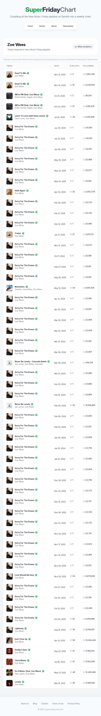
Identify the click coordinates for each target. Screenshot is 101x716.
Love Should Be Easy (24, 575)
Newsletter (68, 26)
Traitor (18, 233)
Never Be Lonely (22, 404)
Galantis (18, 289)
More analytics (83, 46)
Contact (44, 703)
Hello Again (20, 190)
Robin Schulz (20, 97)
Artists (42, 26)
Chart (30, 26)
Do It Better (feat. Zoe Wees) (28, 671)
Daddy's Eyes (21, 650)
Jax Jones (19, 364)
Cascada (39, 364)
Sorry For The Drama (24, 126)
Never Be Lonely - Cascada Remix (30, 361)
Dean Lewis (20, 118)
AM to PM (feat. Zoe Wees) (27, 94)
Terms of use (58, 703)
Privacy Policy (74, 703)
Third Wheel (20, 660)
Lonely (18, 682)
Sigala (29, 97)
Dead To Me (20, 73)
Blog (35, 703)
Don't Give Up (21, 639)
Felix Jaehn (20, 674)
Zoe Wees (19, 76)
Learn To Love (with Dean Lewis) (30, 116)
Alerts (54, 26)
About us (25, 703)
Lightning (19, 628)
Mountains (20, 287)
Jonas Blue (27, 289)
